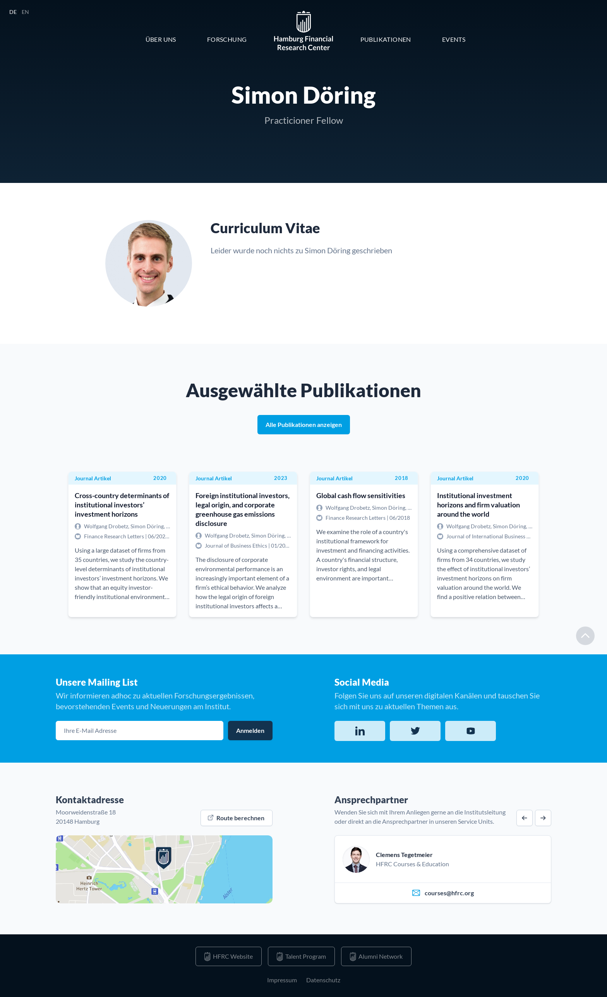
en (25, 12)
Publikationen (385, 39)
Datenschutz (323, 979)
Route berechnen (236, 817)
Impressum (282, 979)
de (13, 12)
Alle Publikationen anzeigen (304, 424)
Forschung (227, 39)
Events (453, 39)
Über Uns (161, 39)
